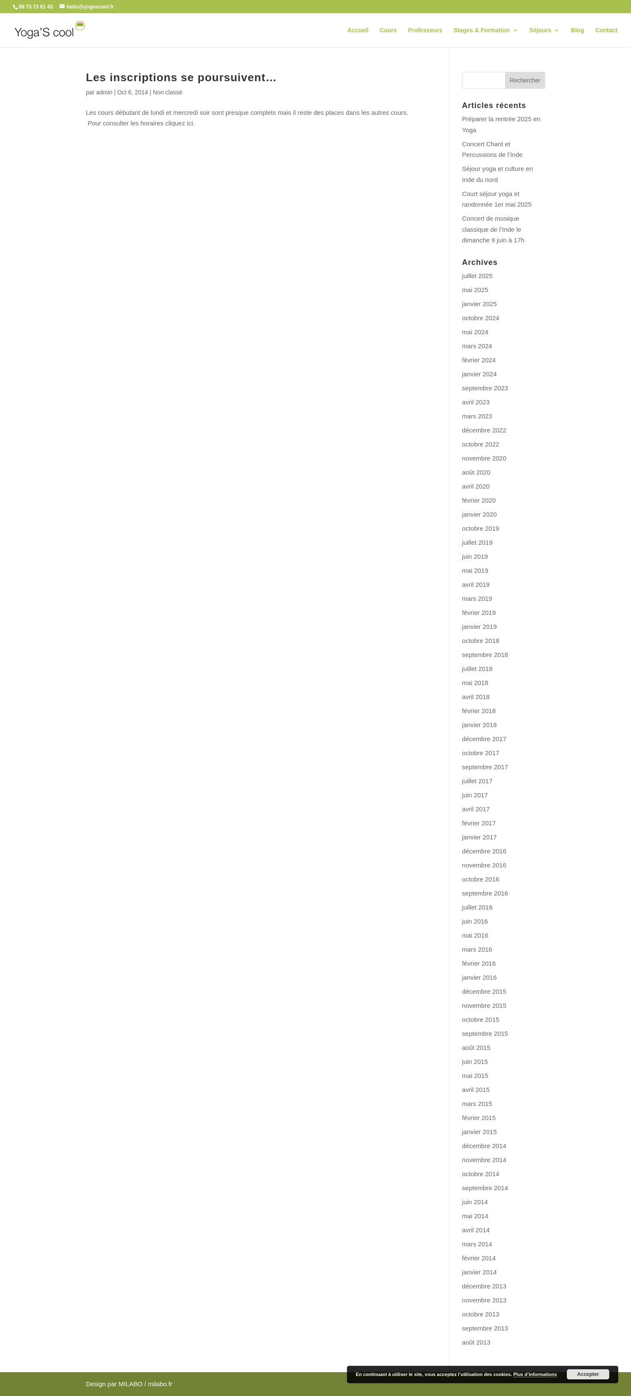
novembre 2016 (484, 865)
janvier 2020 (479, 514)
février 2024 (479, 360)
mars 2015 (477, 1103)
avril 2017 (476, 809)
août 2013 (476, 1342)
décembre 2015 (484, 991)
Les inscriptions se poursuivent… (181, 77)
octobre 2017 (481, 752)
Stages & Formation (482, 30)
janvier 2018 (479, 724)
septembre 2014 (485, 1187)
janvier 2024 (479, 374)
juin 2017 (475, 795)
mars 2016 (477, 949)
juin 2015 (475, 1061)
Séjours (540, 30)
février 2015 (479, 1117)
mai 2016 (475, 935)
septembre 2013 (485, 1328)
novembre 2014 (484, 1159)
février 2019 (479, 612)
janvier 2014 (479, 1272)
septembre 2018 (485, 654)
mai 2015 (475, 1075)
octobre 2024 (481, 317)
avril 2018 (476, 696)
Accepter (588, 1374)
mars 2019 (477, 598)
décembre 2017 (484, 738)
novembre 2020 (484, 458)
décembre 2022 (484, 430)
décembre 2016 (484, 851)
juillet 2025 (477, 275)
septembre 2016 (485, 893)
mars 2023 (477, 416)
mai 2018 (475, 682)
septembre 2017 (485, 767)
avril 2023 (476, 402)
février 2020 (479, 500)
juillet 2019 (477, 542)
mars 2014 (477, 1244)
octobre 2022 (481, 444)
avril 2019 (476, 584)
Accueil (358, 30)
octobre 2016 (481, 879)
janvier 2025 (479, 303)
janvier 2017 (479, 837)
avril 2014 (476, 1230)
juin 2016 (475, 921)
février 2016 (479, 963)
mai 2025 (475, 289)
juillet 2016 (477, 907)
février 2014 (479, 1258)
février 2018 (479, 710)
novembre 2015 (484, 1005)
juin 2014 (475, 1202)
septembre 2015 (485, 1033)
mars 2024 (477, 346)
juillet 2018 (477, 668)
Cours (388, 30)
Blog (577, 30)
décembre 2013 (484, 1286)
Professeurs (425, 30)
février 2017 (479, 823)
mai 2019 (475, 570)
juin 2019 (475, 556)
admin (104, 92)
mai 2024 (475, 331)
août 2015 (476, 1047)
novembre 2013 (484, 1300)
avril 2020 (476, 486)
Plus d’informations (535, 1374)
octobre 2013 (481, 1314)
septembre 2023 (485, 388)
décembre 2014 (484, 1145)
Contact (606, 30)
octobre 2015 (481, 1019)
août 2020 (476, 472)
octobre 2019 (481, 528)
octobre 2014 (481, 1173)
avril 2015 (476, 1089)
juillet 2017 (477, 781)
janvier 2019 (479, 626)
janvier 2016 (479, 977)
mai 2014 (475, 1216)
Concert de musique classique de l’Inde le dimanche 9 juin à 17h (493, 229)
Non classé (167, 92)
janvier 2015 (479, 1131)
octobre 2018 (481, 640)
